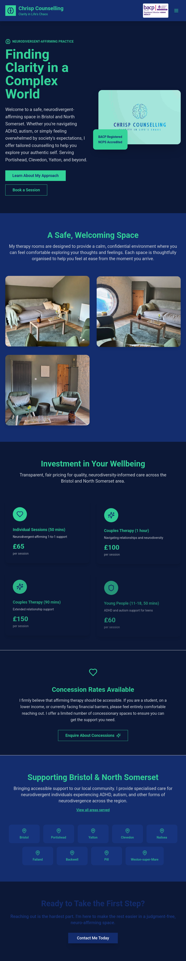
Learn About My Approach (35, 175)
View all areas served (93, 811)
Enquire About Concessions (92, 736)
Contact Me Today (93, 937)
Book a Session (26, 190)
